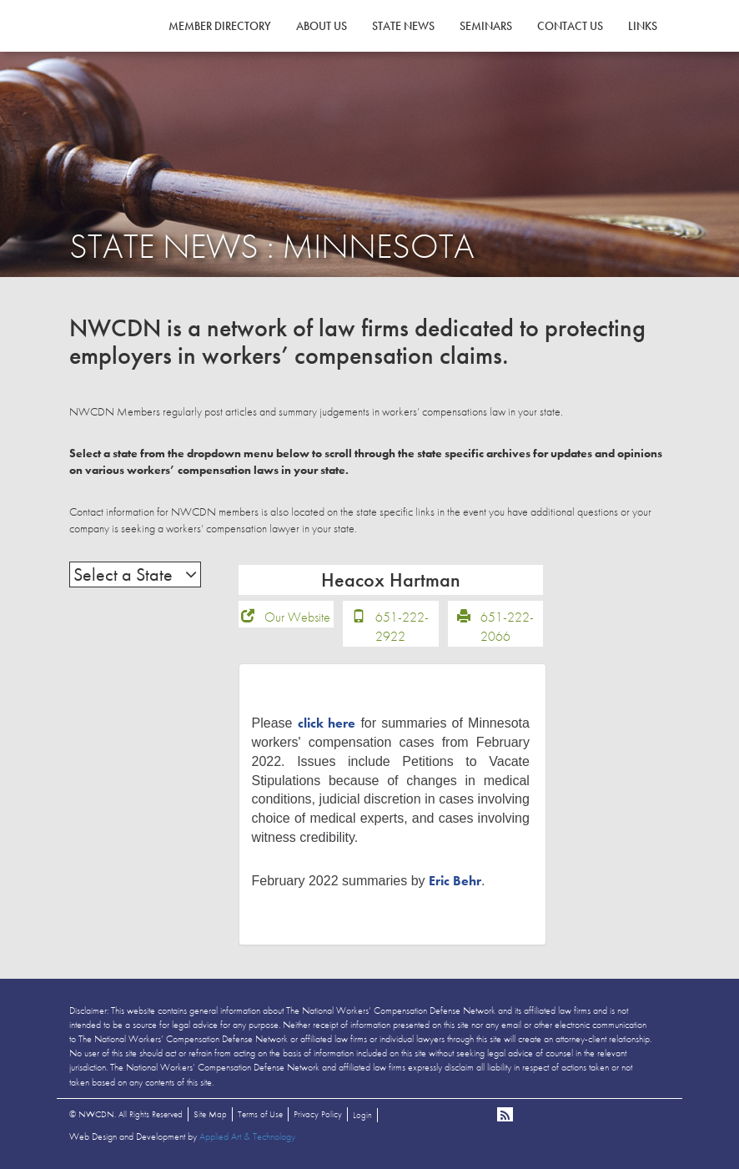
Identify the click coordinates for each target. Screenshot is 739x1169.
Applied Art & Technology (247, 1136)
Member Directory (219, 25)
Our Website (297, 617)
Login (362, 1115)
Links (642, 25)
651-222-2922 (402, 626)
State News (403, 25)
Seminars (486, 25)
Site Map (210, 1114)
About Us (321, 25)
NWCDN (115, 47)
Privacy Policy (318, 1114)
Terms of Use (260, 1114)
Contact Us (570, 25)
